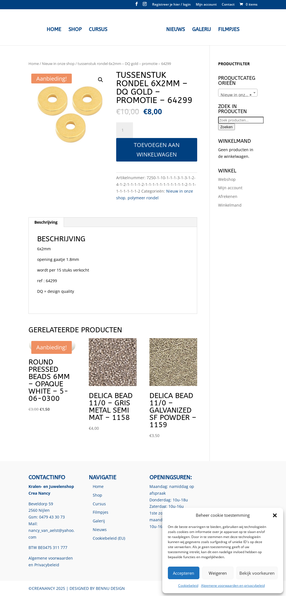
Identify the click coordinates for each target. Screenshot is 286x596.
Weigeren (218, 573)
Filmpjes (227, 29)
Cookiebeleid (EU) (109, 538)
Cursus (99, 29)
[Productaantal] (124, 130)
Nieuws (174, 29)
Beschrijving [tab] (46, 222)
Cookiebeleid (188, 585)
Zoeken (226, 126)
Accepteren (183, 573)
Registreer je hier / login (171, 5)
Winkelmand (230, 205)
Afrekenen (227, 196)
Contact (228, 5)
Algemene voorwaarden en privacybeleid (233, 585)
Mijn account (206, 5)
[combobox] (238, 93)
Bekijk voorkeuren (257, 573)
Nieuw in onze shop (58, 63)
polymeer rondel (143, 197)
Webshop (227, 179)
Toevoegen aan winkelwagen (157, 149)
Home (55, 29)
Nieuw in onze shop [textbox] (239, 95)
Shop (76, 29)
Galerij (200, 29)
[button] (275, 515)
